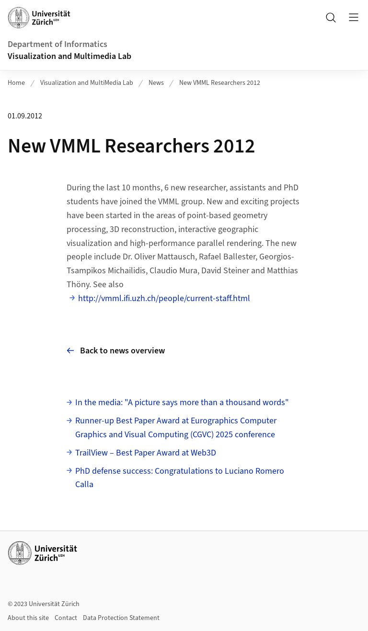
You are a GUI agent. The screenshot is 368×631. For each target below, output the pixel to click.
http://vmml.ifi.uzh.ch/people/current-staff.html (164, 298)
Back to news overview (116, 351)
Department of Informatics (57, 44)
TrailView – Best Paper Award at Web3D (145, 453)
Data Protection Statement (121, 618)
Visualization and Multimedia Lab (69, 56)
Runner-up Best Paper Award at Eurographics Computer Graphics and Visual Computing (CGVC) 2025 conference (175, 428)
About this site (28, 618)
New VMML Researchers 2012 (219, 83)
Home (16, 83)
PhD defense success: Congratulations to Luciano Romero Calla (179, 478)
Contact (66, 618)
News (156, 83)
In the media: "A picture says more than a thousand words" (182, 403)
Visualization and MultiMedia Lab (86, 83)
